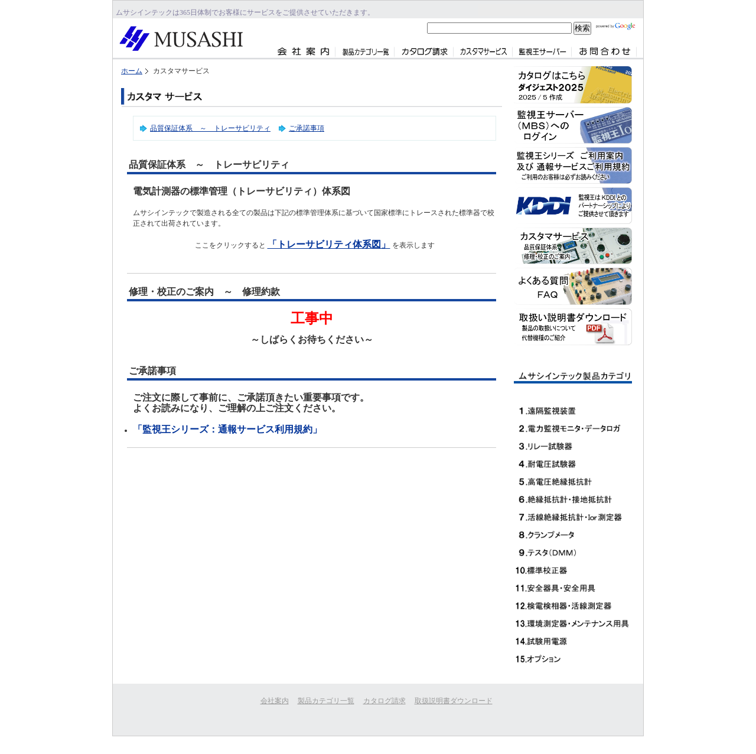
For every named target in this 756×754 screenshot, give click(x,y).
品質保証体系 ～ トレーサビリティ (210, 128)
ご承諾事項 (306, 128)
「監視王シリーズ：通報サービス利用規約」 (227, 429)
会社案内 (274, 701)
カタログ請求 (384, 701)
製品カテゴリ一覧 (326, 701)
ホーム (131, 71)
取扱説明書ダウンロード (454, 701)
